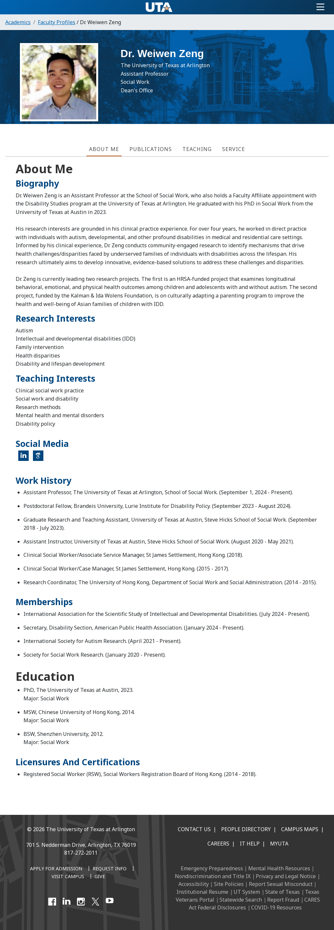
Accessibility (193, 884)
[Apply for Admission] (56, 869)
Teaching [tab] (197, 149)
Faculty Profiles (56, 22)
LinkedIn (25, 458)
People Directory (246, 829)
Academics (18, 22)
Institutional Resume (202, 891)
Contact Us (194, 829)
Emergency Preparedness (212, 868)
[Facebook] (52, 902)
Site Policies (229, 884)
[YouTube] (110, 902)
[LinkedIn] (66, 902)
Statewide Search (241, 899)
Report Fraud (283, 899)
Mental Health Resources (279, 868)
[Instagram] (81, 902)
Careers (218, 843)
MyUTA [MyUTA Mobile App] (279, 843)
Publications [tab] (150, 149)
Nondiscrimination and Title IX (212, 876)
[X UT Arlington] (95, 902)
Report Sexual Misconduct (280, 884)
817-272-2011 (81, 852)
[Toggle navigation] (320, 7)
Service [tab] (233, 149)
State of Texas (282, 891)
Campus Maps (299, 829)
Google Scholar (40, 458)
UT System (247, 891)
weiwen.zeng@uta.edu (283, 89)
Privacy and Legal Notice (286, 876)
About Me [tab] (104, 149)
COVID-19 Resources (276, 907)
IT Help (250, 843)
